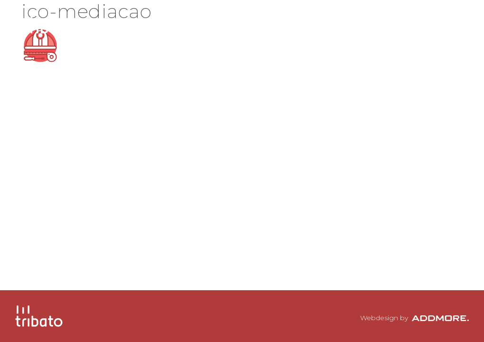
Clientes (361, 21)
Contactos (426, 21)
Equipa (306, 21)
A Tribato (250, 21)
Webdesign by (414, 318)
